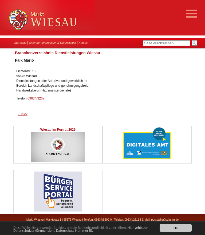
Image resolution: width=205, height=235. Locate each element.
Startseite (20, 42)
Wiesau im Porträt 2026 (58, 130)
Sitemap (34, 42)
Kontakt (84, 42)
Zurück (22, 114)
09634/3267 (35, 98)
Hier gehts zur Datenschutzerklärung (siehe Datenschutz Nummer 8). (80, 229)
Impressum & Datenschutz (59, 42)
